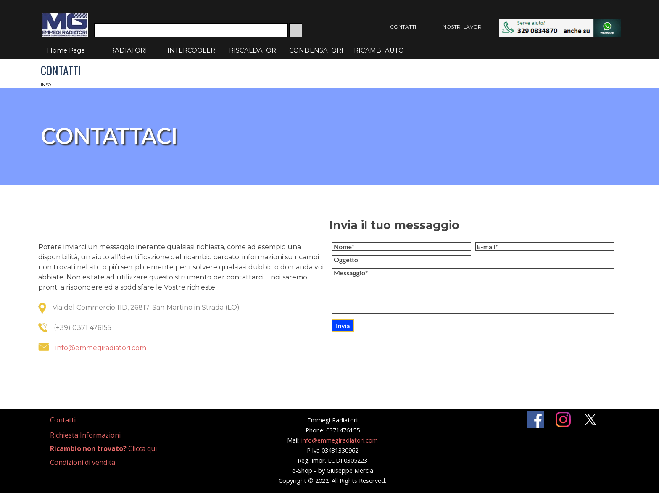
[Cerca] (191, 30)
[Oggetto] (401, 259)
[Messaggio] (473, 291)
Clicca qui (103, 448)
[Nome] (401, 246)
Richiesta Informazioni (85, 435)
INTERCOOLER (191, 50)
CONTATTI (403, 27)
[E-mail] (544, 246)
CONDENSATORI (316, 50)
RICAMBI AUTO (379, 50)
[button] (560, 23)
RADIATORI (128, 50)
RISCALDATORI (253, 50)
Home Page (66, 50)
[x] (590, 419)
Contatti (63, 419)
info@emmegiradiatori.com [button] (100, 348)
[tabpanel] (181, 307)
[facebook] (535, 419)
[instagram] (563, 419)
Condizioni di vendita (82, 462)
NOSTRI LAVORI (463, 27)
